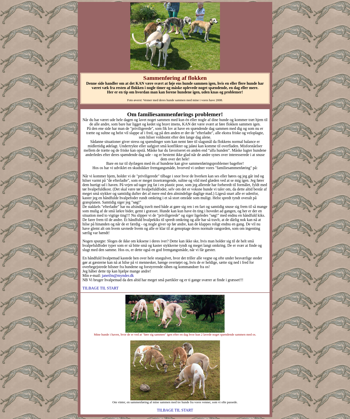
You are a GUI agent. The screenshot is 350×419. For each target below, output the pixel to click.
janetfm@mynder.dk (117, 275)
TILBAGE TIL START (100, 288)
